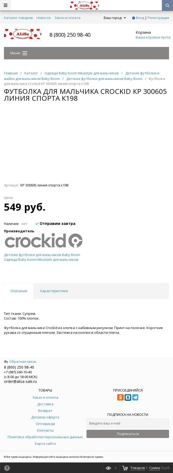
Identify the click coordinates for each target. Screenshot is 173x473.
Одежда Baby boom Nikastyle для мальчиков (41, 259)
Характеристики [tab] (54, 290)
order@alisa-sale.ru (20, 381)
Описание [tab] (18, 290)
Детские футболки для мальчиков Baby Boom (42, 254)
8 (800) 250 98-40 (69, 34)
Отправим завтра (55, 223)
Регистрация (158, 17)
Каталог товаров (18, 17)
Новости (44, 17)
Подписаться (128, 433)
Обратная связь (20, 361)
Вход (140, 17)
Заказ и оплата (67, 17)
